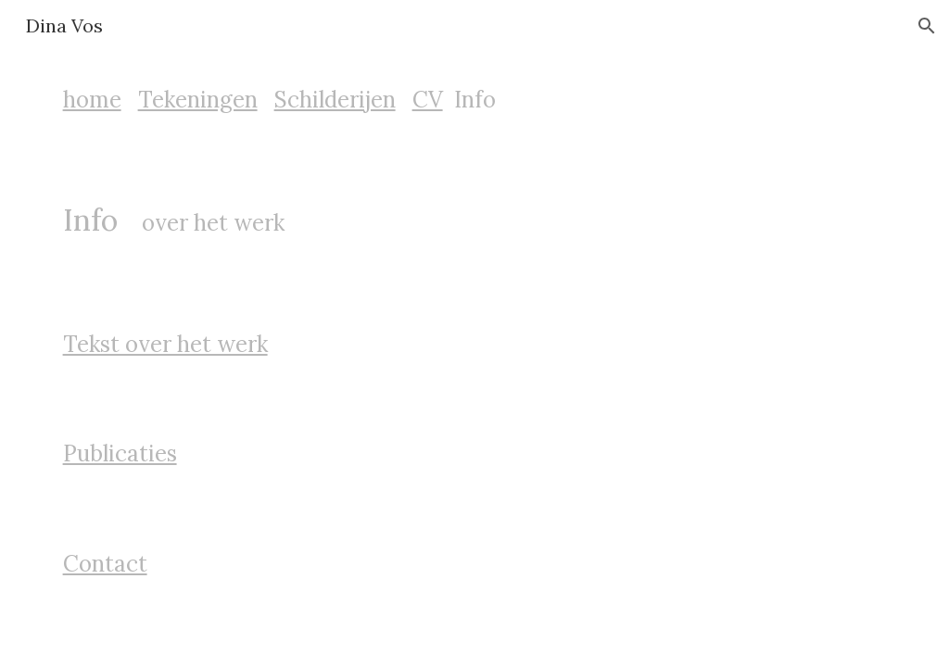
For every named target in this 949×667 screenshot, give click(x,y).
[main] (475, 100)
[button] (927, 26)
